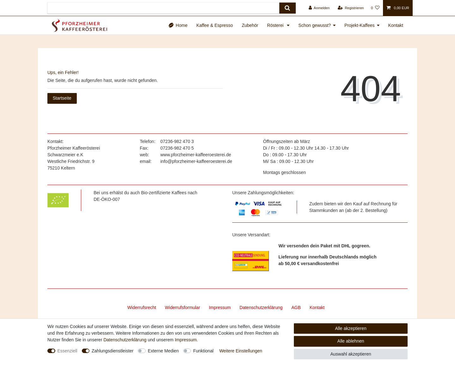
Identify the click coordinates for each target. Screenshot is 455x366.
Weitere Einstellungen (240, 350)
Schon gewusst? (314, 25)
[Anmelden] (319, 8)
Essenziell (67, 350)
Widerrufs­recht (141, 307)
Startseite (62, 98)
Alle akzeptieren (351, 328)
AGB (296, 307)
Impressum (220, 307)
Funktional (203, 350)
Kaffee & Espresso (214, 25)
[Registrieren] (350, 8)
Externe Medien (163, 350)
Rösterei (276, 25)
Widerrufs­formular (182, 307)
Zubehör (250, 25)
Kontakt (395, 25)
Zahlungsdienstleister (112, 350)
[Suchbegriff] (163, 8)
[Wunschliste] (375, 8)
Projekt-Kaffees (359, 25)
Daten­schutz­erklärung (261, 307)
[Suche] (287, 8)
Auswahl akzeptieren (350, 354)
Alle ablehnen (350, 341)
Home (181, 25)
